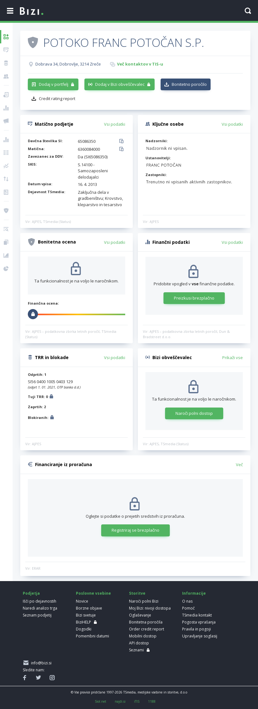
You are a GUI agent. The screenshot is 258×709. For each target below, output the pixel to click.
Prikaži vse (232, 357)
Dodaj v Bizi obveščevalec (119, 84)
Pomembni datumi (92, 636)
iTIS (136, 701)
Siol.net (100, 701)
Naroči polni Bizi (143, 601)
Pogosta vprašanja (199, 622)
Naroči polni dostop (194, 413)
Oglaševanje (140, 615)
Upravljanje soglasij (199, 636)
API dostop (139, 643)
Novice (82, 601)
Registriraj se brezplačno (135, 530)
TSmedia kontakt (197, 615)
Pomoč (188, 608)
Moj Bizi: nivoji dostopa (150, 608)
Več (239, 464)
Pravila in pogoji (196, 629)
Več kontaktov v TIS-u (140, 64)
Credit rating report (57, 98)
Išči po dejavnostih (39, 601)
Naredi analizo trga (40, 608)
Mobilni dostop (143, 636)
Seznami (136, 650)
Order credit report (146, 629)
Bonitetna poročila (146, 622)
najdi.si (120, 701)
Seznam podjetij (37, 615)
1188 (152, 701)
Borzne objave (89, 608)
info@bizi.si (40, 663)
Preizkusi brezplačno (194, 298)
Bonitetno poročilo (189, 84)
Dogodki (83, 629)
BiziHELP (83, 622)
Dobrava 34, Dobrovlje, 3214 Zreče (68, 64)
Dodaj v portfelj (53, 84)
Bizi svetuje (86, 615)
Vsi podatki (114, 124)
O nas (187, 601)
